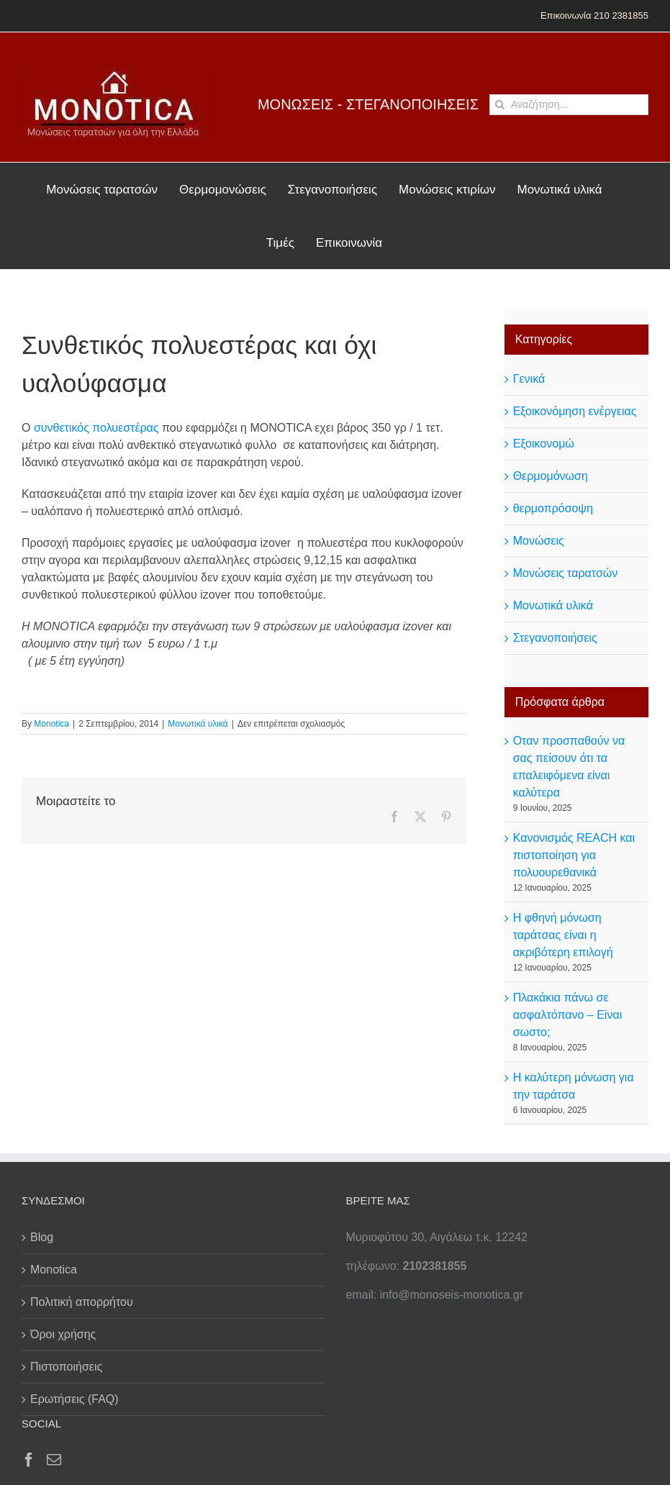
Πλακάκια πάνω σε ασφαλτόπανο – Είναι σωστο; (568, 1014)
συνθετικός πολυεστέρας (98, 428)
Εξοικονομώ (543, 443)
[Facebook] (29, 1460)
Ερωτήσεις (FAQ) (74, 1399)
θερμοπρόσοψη (553, 508)
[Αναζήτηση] (499, 104)
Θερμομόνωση (550, 476)
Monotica (51, 724)
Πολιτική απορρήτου (81, 1302)
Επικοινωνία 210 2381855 (594, 15)
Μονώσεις (538, 541)
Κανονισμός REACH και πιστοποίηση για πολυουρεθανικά (574, 855)
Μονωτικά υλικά (197, 724)
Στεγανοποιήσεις (555, 638)
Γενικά (529, 379)
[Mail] (54, 1460)
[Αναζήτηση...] (568, 104)
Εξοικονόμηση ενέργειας (575, 411)
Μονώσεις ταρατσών (565, 573)
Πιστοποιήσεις (66, 1367)
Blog (41, 1237)
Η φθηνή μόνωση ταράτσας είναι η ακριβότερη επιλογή (563, 935)
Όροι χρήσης (63, 1334)
